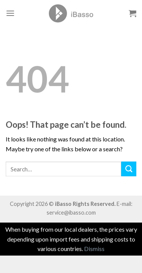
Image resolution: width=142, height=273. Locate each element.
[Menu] (10, 13)
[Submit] (128, 169)
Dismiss (94, 248)
